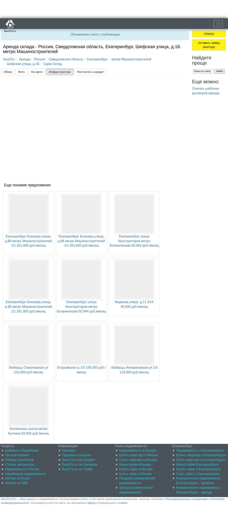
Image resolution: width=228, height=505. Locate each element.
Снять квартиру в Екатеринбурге (200, 460)
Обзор (8, 72)
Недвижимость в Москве (137, 450)
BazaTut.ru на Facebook (80, 464)
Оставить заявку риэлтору (209, 45)
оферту (91, 502)
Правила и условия (76, 455)
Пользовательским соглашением (187, 499)
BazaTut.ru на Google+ (79, 460)
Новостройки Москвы (135, 464)
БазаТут (9, 59)
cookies (122, 502)
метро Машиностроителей (131, 59)
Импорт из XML (16, 483)
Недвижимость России (22, 469)
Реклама (68, 450)
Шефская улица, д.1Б (23, 64)
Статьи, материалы (19, 464)
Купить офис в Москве (136, 469)
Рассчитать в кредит (90, 72)
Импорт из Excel (17, 478)
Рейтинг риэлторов (19, 460)
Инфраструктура (60, 72)
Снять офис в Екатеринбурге (198, 474)
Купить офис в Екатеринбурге (198, 469)
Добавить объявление (21, 450)
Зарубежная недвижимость (25, 474)
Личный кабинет (17, 455)
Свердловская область (66, 59)
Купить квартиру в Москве (138, 455)
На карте (37, 72)
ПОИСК (209, 34)
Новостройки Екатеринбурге (197, 464)
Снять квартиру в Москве (138, 460)
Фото (21, 72)
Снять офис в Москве (135, 474)
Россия (39, 59)
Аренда (25, 59)
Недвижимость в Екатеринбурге (200, 450)
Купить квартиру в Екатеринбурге (201, 455)
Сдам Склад (52, 64)
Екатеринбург (97, 59)
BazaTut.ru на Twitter (77, 469)
